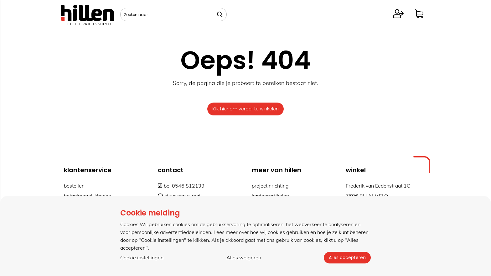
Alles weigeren (243, 257)
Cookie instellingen (141, 257)
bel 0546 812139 (181, 186)
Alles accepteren (347, 257)
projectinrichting (270, 186)
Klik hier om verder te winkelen (245, 109)
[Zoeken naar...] (220, 14)
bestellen (74, 186)
